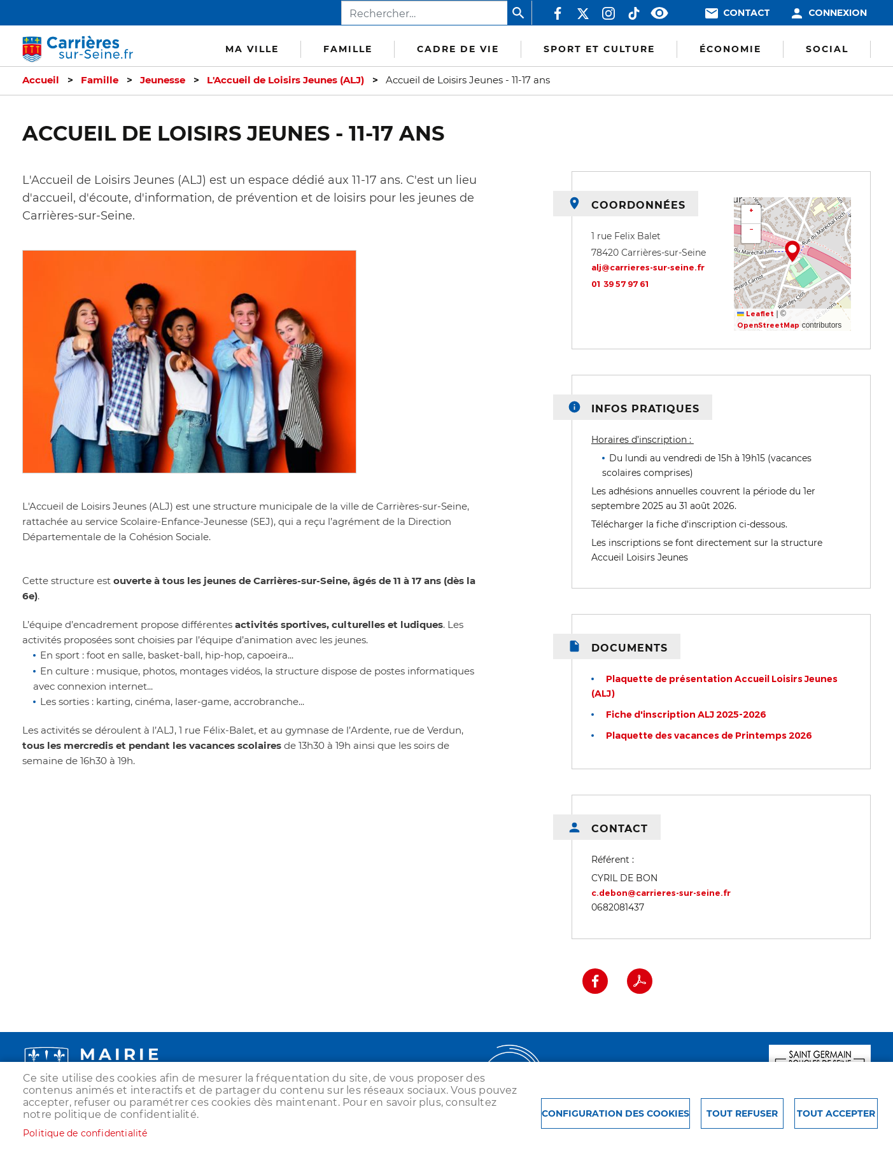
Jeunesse (162, 80)
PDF (639, 981)
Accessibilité (659, 13)
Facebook (557, 13)
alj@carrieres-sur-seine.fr (648, 267)
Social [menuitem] (827, 49)
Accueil (40, 80)
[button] (792, 251)
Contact (746, 13)
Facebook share (595, 981)
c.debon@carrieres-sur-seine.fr (661, 893)
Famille (99, 80)
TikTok (634, 13)
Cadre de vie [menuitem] (458, 49)
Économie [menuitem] (730, 49)
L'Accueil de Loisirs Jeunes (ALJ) (285, 80)
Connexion (837, 13)
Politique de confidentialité (85, 1133)
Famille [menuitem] (347, 49)
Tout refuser (742, 1113)
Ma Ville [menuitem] (252, 49)
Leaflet (755, 314)
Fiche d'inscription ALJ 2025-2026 (686, 715)
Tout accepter (836, 1113)
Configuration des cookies (615, 1113)
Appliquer (519, 13)
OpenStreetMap (768, 325)
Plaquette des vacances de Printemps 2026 (709, 736)
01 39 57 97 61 (620, 284)
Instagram (608, 13)
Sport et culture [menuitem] (599, 49)
